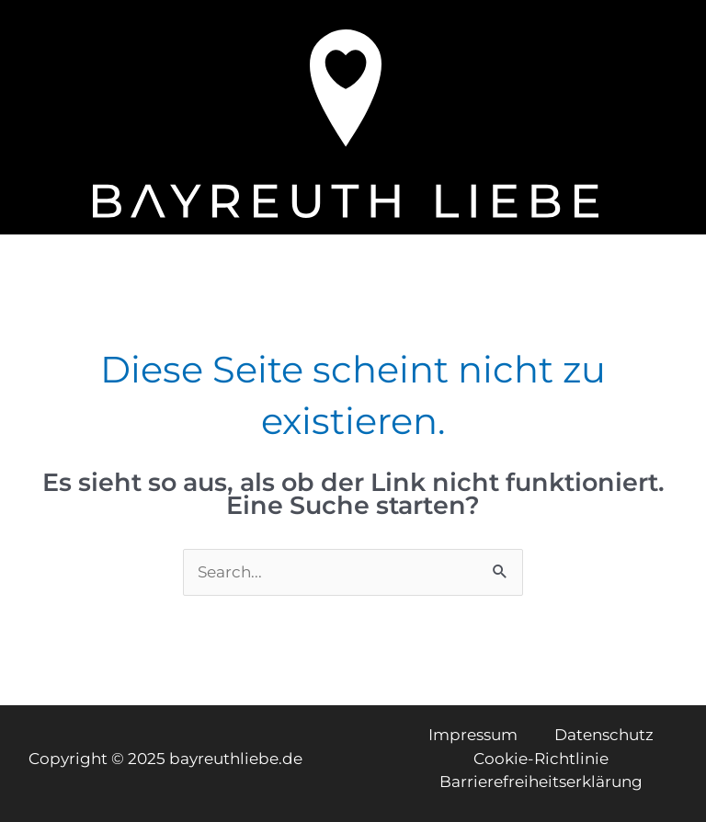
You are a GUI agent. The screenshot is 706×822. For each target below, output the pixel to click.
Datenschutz (604, 734)
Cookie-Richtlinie (541, 758)
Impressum (473, 734)
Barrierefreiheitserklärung (541, 781)
